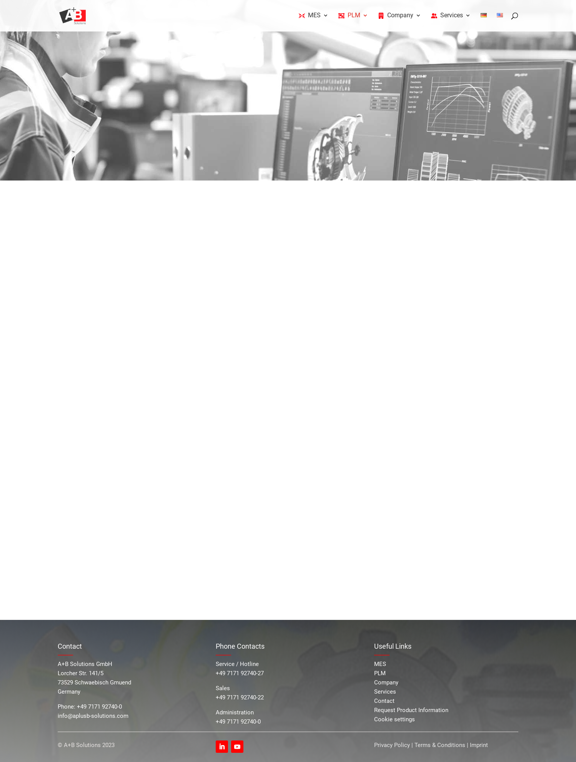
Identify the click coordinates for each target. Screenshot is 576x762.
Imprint (479, 745)
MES (380, 664)
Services (385, 691)
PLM (380, 673)
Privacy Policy (392, 745)
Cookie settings (394, 719)
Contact (384, 700)
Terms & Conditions (440, 745)
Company (386, 682)
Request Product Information (411, 710)
